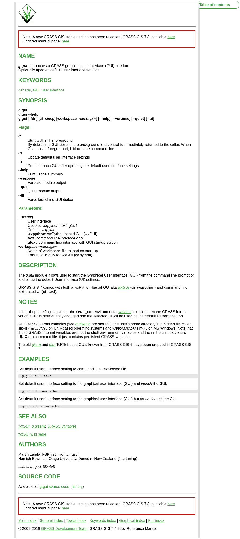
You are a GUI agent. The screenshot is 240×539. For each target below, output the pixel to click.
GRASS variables (62, 428)
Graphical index (132, 523)
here (171, 37)
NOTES (28, 302)
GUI (36, 90)
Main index (27, 523)
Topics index (76, 523)
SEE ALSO (32, 418)
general (24, 90)
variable (124, 312)
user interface (53, 90)
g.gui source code (54, 489)
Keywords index (103, 523)
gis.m (36, 345)
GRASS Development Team (64, 531)
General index (51, 523)
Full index (156, 523)
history (76, 489)
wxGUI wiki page (32, 436)
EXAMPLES (33, 359)
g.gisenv (82, 324)
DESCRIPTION (37, 265)
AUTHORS (32, 446)
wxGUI (123, 287)
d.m (52, 345)
